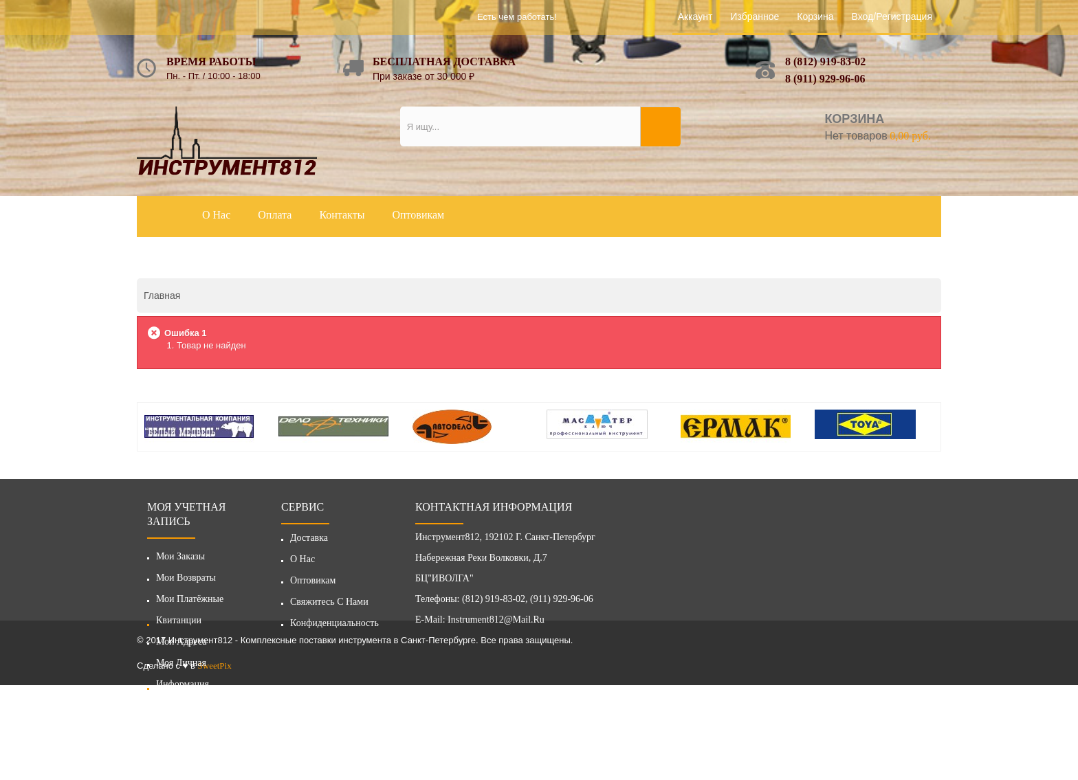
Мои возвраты (186, 577)
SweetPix (215, 760)
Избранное (754, 16)
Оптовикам (313, 584)
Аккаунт (695, 16)
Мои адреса (181, 641)
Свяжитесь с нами (329, 606)
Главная (162, 295)
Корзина (815, 16)
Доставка (309, 542)
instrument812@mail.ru (496, 624)
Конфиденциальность (334, 627)
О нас (302, 563)
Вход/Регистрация (892, 16)
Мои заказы (180, 556)
